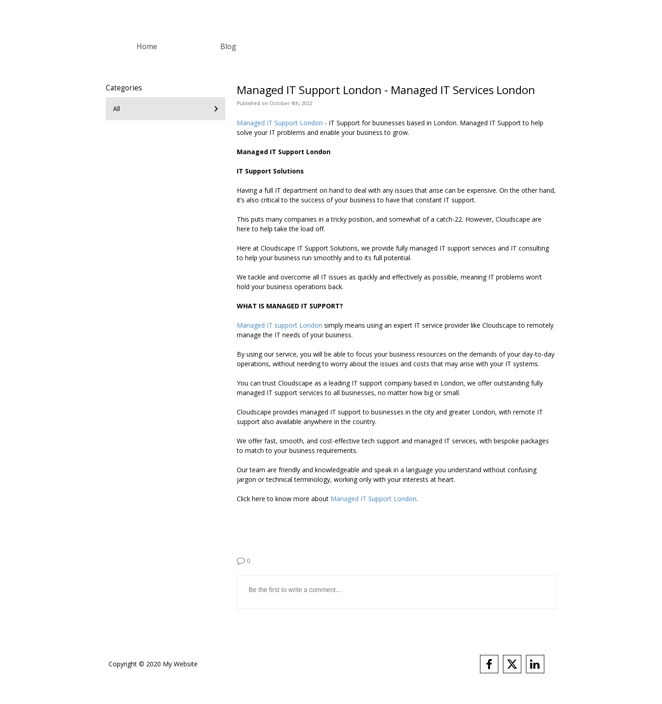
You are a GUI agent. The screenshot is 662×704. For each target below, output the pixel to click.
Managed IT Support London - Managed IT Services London (386, 90)
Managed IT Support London (280, 122)
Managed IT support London (279, 325)
